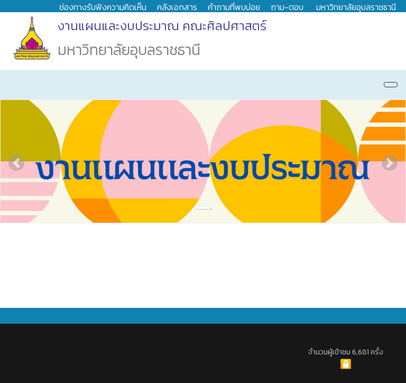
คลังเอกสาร (177, 7)
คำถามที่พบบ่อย (234, 7)
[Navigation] (391, 84)
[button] (16, 163)
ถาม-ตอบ (287, 7)
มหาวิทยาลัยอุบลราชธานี (356, 7)
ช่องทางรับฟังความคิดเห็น (102, 7)
